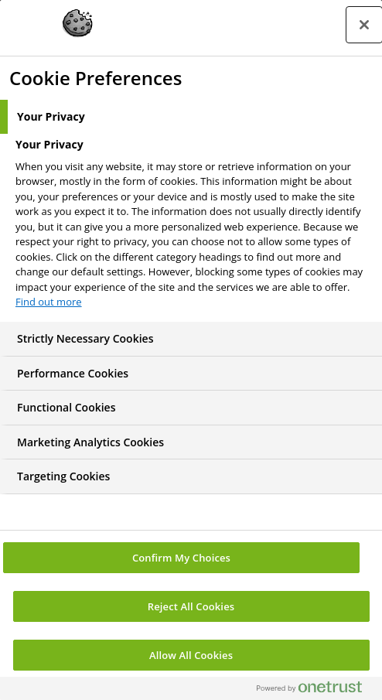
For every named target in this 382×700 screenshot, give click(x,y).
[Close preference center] (364, 25)
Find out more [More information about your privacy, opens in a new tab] (48, 302)
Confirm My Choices (181, 558)
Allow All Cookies (191, 655)
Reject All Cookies (191, 606)
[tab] (191, 117)
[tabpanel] (193, 228)
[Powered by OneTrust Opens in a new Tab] (315, 690)
